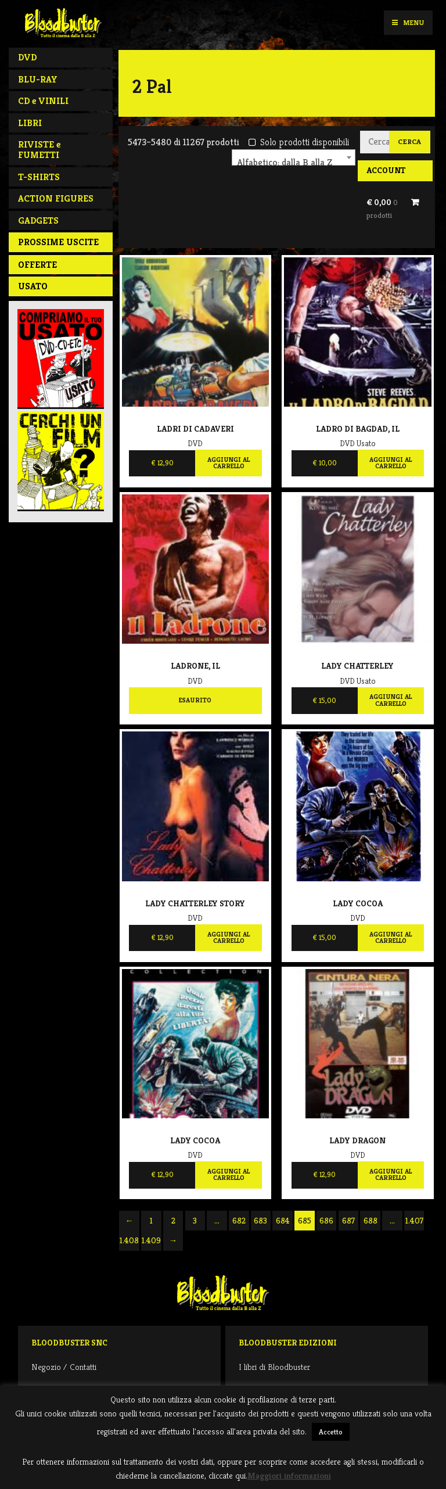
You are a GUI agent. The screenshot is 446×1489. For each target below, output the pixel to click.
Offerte (37, 265)
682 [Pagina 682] (239, 1220)
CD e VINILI (43, 101)
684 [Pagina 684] (283, 1220)
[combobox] (293, 157)
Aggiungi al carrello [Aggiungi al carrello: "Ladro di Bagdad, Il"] (390, 463)
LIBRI (30, 123)
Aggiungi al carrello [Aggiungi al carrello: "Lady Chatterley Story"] (228, 937)
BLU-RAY (37, 79)
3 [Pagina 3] (195, 1220)
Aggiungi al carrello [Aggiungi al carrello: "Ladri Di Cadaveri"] (228, 463)
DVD (27, 57)
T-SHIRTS (39, 177)
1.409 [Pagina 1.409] (151, 1240)
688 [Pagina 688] (370, 1220)
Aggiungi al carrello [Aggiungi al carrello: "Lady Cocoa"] (390, 937)
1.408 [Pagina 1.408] (129, 1240)
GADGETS (38, 220)
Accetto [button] (331, 1432)
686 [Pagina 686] (326, 1220)
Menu (408, 22)
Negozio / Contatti (63, 1366)
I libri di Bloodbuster (274, 1366)
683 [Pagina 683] (260, 1220)
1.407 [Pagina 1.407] (414, 1220)
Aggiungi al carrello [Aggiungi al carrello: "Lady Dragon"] (390, 1174)
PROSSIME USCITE (58, 242)
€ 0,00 (382, 208)
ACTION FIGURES (55, 198)
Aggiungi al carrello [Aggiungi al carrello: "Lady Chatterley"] (390, 700)
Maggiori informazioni (289, 1475)
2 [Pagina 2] (173, 1220)
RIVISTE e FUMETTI (39, 149)
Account (385, 170)
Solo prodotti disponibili (299, 142)
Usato (33, 286)
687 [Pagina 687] (348, 1220)
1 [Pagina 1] (151, 1220)
